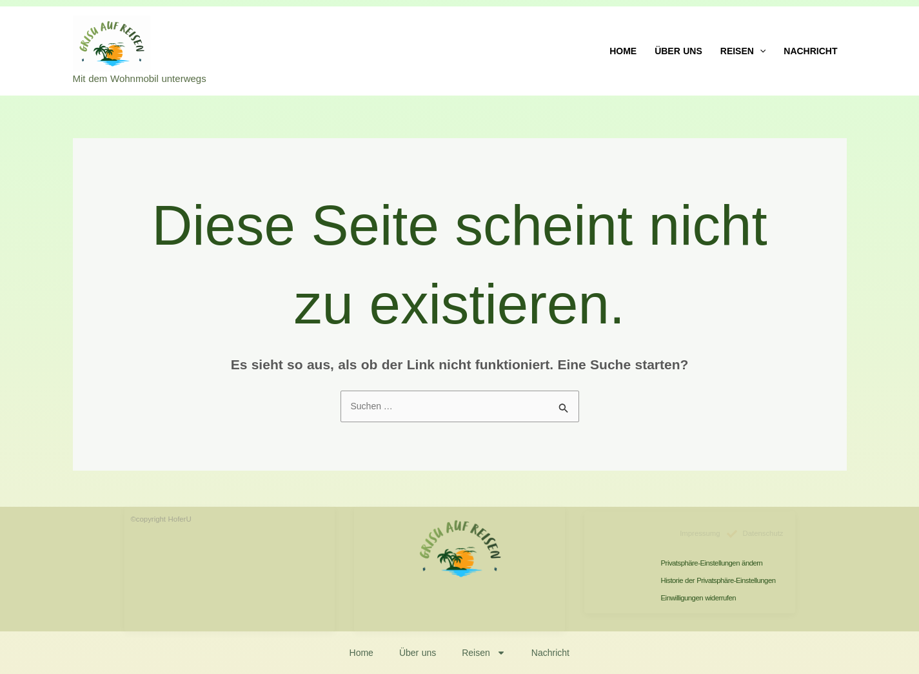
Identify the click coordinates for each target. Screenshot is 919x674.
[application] (760, 51)
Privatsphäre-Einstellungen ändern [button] (712, 563)
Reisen (743, 51)
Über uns (678, 51)
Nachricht (810, 51)
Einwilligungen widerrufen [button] (698, 598)
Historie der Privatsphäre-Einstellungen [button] (718, 580)
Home (623, 51)
